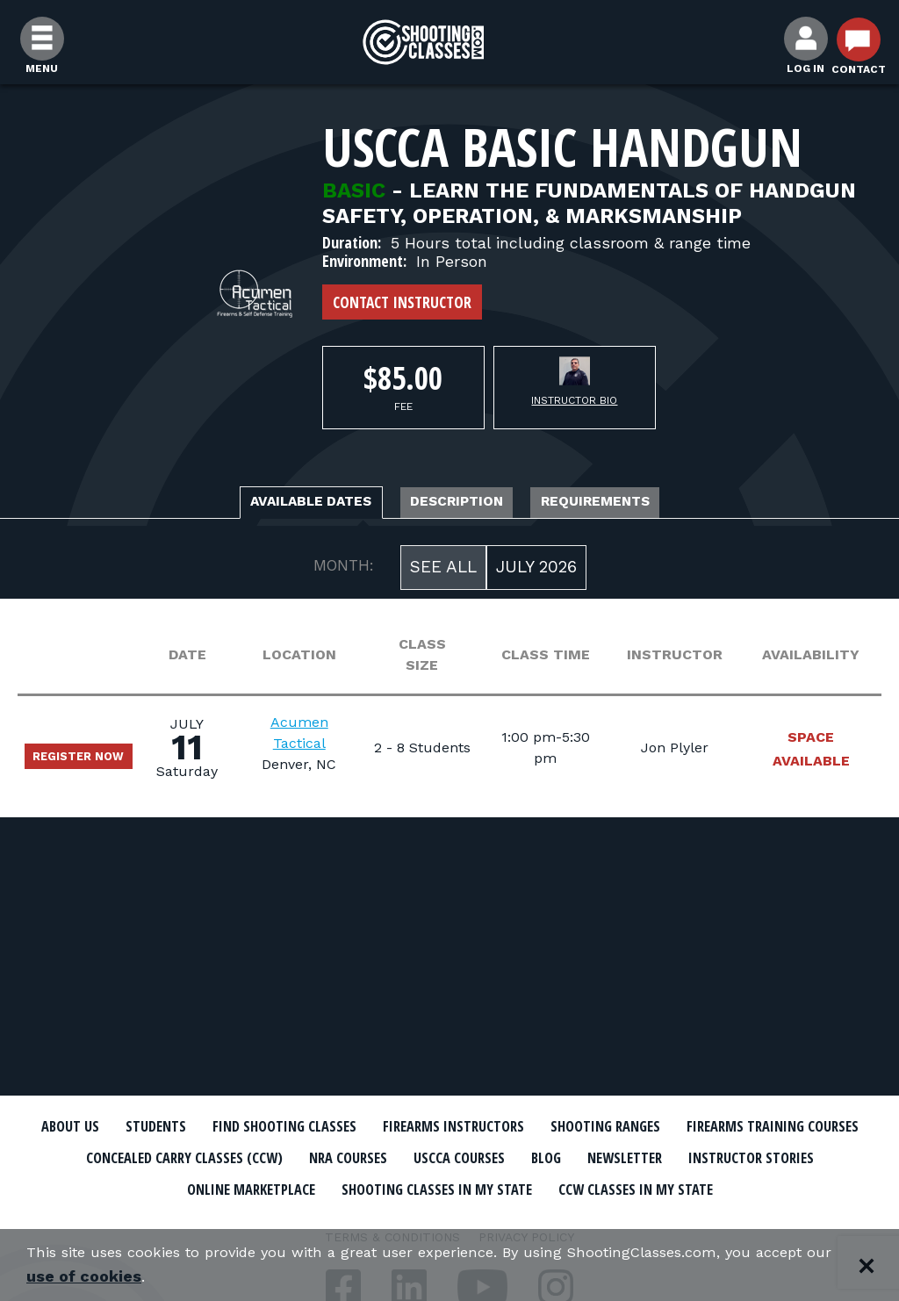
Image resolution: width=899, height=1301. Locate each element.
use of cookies (170, 1276)
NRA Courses (604, 1157)
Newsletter (133, 1187)
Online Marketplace (469, 1187)
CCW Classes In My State (450, 1217)
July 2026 (536, 572)
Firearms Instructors (569, 1126)
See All (443, 572)
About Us (113, 1126)
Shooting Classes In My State (694, 1187)
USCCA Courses (734, 1157)
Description (461, 503)
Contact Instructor (402, 302)
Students (213, 1126)
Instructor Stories (284, 1187)
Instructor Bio (574, 400)
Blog (835, 1157)
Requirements (640, 503)
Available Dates (270, 503)
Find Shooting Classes (366, 1126)
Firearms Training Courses (152, 1157)
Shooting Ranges (752, 1126)
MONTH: (343, 570)
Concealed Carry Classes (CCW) (407, 1157)
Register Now (90, 761)
